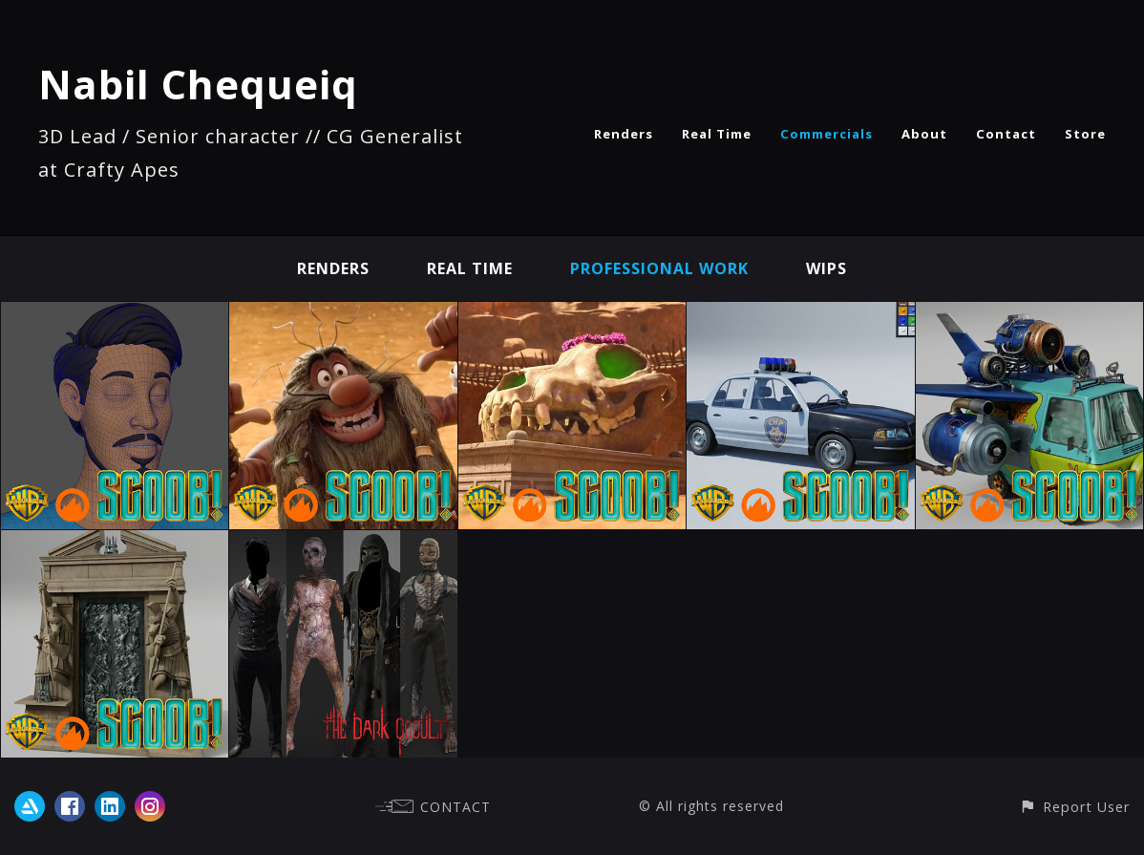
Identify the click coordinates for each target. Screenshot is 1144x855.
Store (1085, 133)
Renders (623, 133)
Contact (1006, 133)
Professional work (659, 268)
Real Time (717, 133)
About (924, 133)
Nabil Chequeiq (198, 83)
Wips (826, 268)
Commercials (826, 133)
